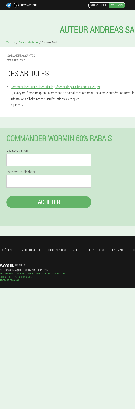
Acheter (49, 202)
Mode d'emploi (30, 250)
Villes (76, 250)
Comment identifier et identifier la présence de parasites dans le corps (55, 87)
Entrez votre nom (17, 150)
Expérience (7, 250)
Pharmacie (118, 250)
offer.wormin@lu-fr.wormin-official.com (24, 270)
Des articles (95, 250)
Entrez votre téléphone (21, 172)
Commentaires (56, 250)
